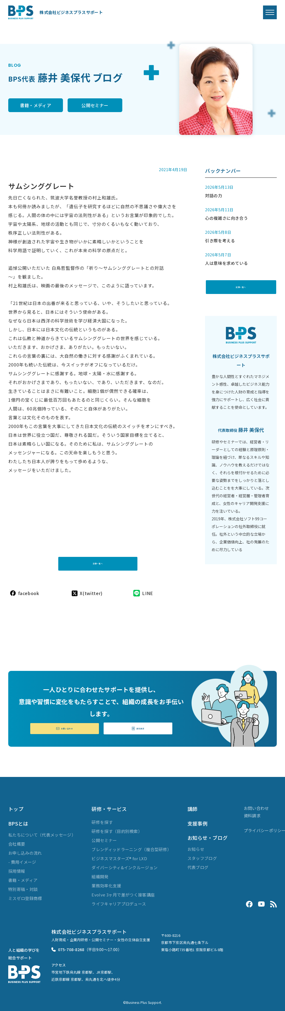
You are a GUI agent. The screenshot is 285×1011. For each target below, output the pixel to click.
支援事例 (197, 820)
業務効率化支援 (106, 883)
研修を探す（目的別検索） (117, 828)
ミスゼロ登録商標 (25, 896)
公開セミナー (116, 105)
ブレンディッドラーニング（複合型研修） (131, 846)
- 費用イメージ (22, 859)
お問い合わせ (64, 725)
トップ (15, 806)
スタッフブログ (202, 856)
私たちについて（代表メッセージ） (42, 832)
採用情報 (16, 868)
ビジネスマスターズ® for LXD (119, 856)
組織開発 (100, 874)
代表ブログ (198, 865)
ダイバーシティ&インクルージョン (124, 865)
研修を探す (102, 819)
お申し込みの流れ (25, 850)
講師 (192, 806)
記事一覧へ (97, 555)
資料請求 (138, 725)
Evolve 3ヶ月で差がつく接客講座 (123, 892)
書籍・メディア (42, 105)
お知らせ (195, 846)
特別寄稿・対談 (23, 887)
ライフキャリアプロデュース (119, 901)
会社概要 (16, 841)
